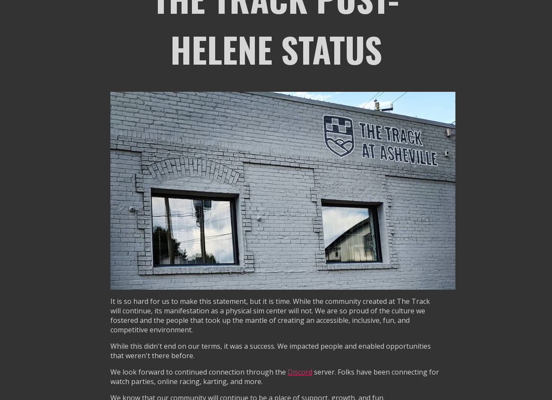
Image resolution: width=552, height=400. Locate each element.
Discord (300, 372)
